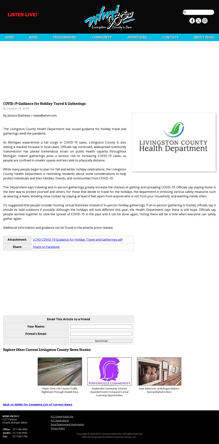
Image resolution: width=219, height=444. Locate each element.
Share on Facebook (46, 247)
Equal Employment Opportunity (67, 424)
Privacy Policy (58, 428)
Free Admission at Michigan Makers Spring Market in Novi (159, 375)
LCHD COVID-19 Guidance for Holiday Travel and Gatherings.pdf (77, 240)
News (33, 37)
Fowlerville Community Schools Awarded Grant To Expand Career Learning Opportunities (109, 377)
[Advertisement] (109, 72)
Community (102, 37)
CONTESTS (170, 37)
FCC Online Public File (62, 416)
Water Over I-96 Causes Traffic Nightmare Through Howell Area (60, 375)
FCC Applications (60, 420)
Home (9, 37)
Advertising (137, 37)
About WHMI (204, 37)
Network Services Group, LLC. (121, 437)
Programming (65, 37)
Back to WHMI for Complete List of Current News (37, 404)
